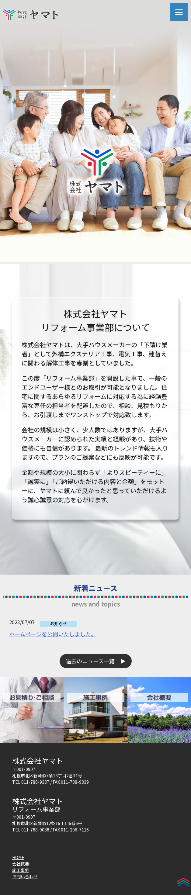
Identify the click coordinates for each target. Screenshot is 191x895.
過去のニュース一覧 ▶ (96, 661)
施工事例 (20, 870)
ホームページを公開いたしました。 (52, 634)
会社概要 (20, 864)
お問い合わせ (25, 876)
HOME (18, 857)
